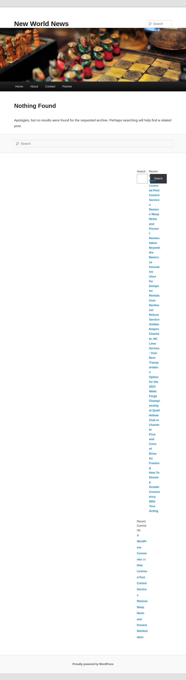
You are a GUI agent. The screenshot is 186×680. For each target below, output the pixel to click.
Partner (67, 86)
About (34, 86)
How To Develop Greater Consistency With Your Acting (154, 492)
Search (141, 171)
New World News (41, 23)
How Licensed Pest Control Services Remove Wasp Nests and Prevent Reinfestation (142, 601)
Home (19, 86)
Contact (50, 86)
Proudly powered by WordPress (92, 664)
